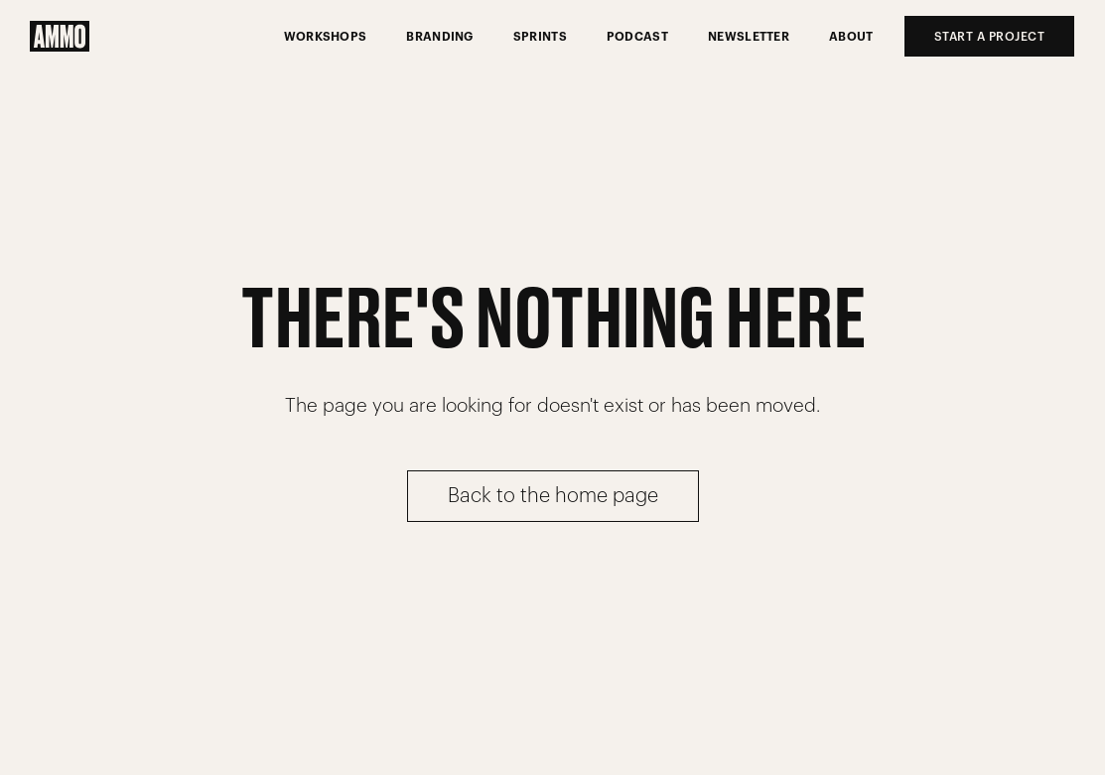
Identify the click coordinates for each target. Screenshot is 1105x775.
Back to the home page (553, 496)
